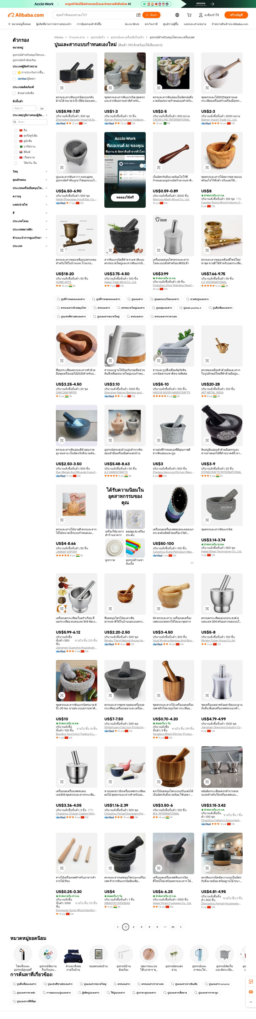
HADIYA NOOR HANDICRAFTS (171, 392)
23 (173, 927)
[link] (251, 981)
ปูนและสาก (135, 299)
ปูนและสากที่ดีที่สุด (24, 1001)
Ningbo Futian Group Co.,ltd (218, 640)
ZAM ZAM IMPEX (66, 392)
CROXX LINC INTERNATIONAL (171, 119)
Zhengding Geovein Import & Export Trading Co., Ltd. (76, 119)
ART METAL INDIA (212, 392)
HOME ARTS (63, 282)
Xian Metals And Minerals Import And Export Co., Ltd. (76, 472)
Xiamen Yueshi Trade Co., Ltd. (219, 119)
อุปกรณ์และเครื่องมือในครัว (127, 37)
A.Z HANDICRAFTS (116, 472)
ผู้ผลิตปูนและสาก (88, 992)
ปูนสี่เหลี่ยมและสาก (220, 308)
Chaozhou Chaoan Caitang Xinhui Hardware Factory (76, 813)
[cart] (190, 15)
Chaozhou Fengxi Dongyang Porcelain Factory (125, 813)
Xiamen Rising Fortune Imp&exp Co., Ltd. (125, 119)
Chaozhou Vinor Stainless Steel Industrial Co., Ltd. (173, 285)
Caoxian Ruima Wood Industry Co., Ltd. (222, 202)
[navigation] (30, 482)
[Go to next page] (180, 926)
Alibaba (58, 37)
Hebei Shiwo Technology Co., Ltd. (221, 551)
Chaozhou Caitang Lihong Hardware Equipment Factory (222, 820)
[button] (138, 15)
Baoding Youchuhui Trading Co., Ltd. (76, 734)
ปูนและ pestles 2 (190, 308)
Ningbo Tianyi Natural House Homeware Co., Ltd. (125, 640)
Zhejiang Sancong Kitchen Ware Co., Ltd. (173, 472)
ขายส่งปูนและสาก (197, 299)
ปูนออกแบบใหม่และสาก (164, 299)
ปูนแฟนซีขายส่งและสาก (71, 316)
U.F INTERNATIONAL (214, 282)
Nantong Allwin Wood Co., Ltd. (171, 199)
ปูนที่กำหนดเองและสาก (71, 299)
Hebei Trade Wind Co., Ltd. (120, 282)
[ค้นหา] (151, 15)
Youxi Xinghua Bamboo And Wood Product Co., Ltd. (173, 640)
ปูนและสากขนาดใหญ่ (106, 316)
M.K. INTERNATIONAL (166, 813)
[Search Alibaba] (94, 15)
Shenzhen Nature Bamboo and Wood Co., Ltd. (125, 392)
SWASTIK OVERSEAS (117, 903)
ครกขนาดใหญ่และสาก (131, 308)
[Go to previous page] (117, 926)
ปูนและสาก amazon (217, 984)
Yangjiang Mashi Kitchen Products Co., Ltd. (173, 734)
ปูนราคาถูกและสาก (144, 992)
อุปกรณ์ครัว (98, 37)
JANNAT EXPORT (66, 551)
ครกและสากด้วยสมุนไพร (71, 308)
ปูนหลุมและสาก (162, 308)
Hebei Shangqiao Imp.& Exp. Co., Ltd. (76, 199)
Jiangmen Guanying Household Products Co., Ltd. (76, 647)
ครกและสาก (102, 308)
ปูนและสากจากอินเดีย (184, 984)
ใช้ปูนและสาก (116, 992)
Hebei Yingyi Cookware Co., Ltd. (172, 903)
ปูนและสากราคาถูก (206, 992)
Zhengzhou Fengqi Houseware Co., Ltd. (222, 903)
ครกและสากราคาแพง (164, 316)
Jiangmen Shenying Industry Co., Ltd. (222, 727)
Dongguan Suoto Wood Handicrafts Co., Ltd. (76, 910)
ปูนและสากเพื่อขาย (175, 992)
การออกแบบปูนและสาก (57, 992)
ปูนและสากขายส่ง (24, 992)
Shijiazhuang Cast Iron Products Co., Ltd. (125, 727)
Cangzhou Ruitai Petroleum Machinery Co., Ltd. (173, 551)
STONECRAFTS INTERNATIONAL (221, 472)
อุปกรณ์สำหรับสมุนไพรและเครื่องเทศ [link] (172, 37)
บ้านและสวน (77, 37)
